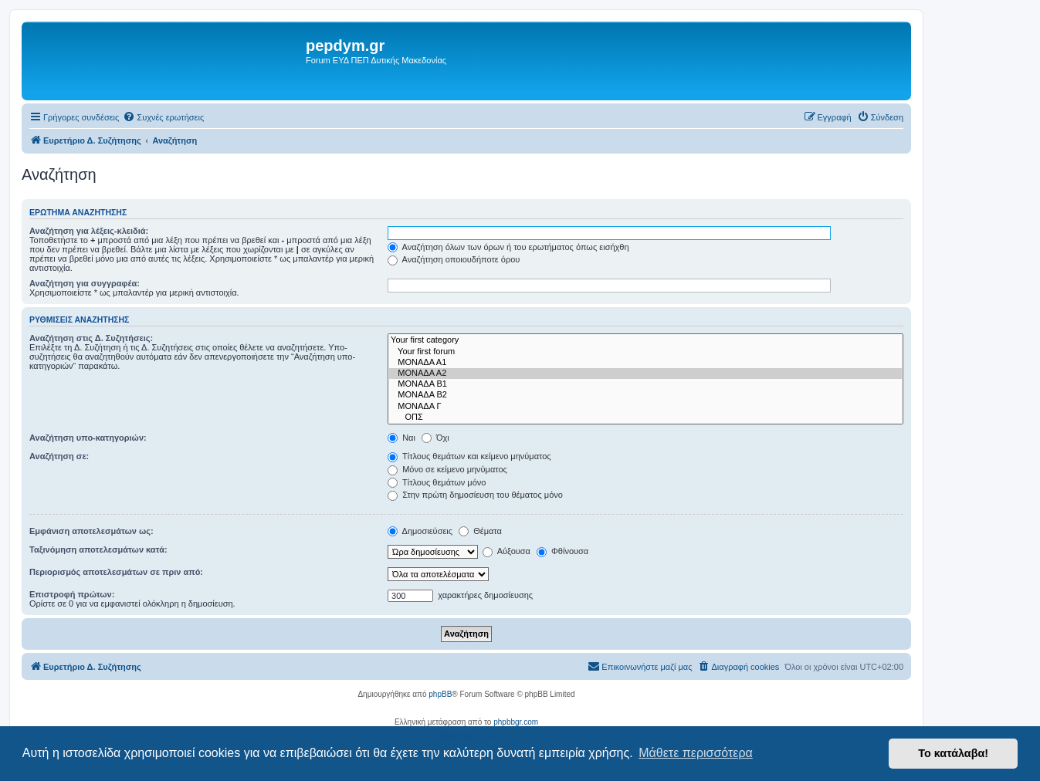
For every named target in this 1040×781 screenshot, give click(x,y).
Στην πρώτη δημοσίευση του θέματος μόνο (475, 494)
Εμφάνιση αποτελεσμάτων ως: (91, 531)
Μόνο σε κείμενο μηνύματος (447, 469)
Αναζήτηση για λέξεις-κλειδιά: (88, 230)
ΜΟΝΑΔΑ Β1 (645, 384)
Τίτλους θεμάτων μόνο (437, 482)
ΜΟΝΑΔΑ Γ (645, 406)
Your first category (645, 340)
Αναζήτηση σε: (59, 456)
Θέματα (480, 531)
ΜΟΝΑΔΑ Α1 (645, 362)
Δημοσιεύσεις (420, 531)
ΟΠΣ (645, 417)
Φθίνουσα (562, 551)
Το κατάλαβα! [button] (953, 753)
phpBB (440, 694)
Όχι (435, 437)
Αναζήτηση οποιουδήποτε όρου (454, 259)
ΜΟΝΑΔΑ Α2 (645, 373)
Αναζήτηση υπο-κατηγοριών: (88, 437)
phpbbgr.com (515, 722)
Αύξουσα (506, 551)
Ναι (401, 437)
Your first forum (645, 352)
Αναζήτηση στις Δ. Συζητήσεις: (91, 338)
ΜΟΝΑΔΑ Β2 (645, 395)
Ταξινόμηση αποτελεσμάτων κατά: (98, 549)
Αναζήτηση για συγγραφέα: (84, 283)
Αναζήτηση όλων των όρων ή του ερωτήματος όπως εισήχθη (508, 247)
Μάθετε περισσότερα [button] (696, 752)
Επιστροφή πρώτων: (71, 594)
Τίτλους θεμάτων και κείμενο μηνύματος (469, 456)
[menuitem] (163, 117)
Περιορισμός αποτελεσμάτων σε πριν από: (116, 571)
